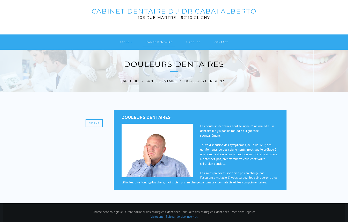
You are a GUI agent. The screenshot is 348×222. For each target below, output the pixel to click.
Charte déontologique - (109, 212)
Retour (94, 123)
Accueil (126, 42)
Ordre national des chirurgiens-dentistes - (153, 212)
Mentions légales (243, 212)
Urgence (193, 42)
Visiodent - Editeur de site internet (174, 216)
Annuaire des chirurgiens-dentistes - (207, 212)
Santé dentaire (159, 42)
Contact (221, 42)
